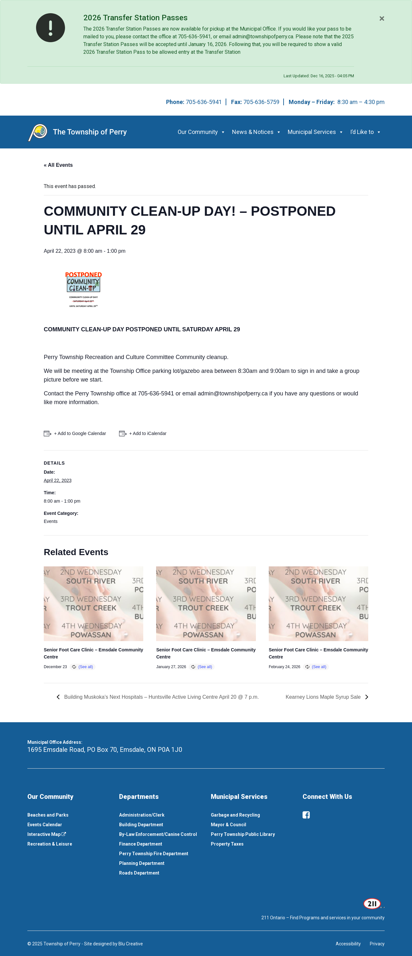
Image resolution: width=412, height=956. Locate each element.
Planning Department (141, 863)
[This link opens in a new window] (373, 903)
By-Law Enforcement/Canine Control (158, 834)
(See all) (86, 667)
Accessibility (348, 943)
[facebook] (306, 815)
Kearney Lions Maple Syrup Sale (324, 697)
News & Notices (256, 131)
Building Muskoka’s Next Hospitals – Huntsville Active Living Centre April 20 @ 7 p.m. (161, 697)
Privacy (377, 943)
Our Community (202, 131)
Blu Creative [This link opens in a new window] (130, 943)
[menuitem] (68, 815)
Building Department (141, 824)
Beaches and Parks (48, 815)
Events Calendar (44, 824)
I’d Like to (365, 131)
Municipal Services (316, 131)
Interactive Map (46, 834)
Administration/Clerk (141, 815)
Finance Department (140, 844)
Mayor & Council (228, 824)
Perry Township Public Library (243, 834)
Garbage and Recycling (235, 815)
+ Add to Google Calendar (80, 433)
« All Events (58, 165)
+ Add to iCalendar (148, 433)
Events (51, 521)
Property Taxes (227, 844)
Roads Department (139, 873)
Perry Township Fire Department (153, 853)
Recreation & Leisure (49, 844)
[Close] (382, 18)
